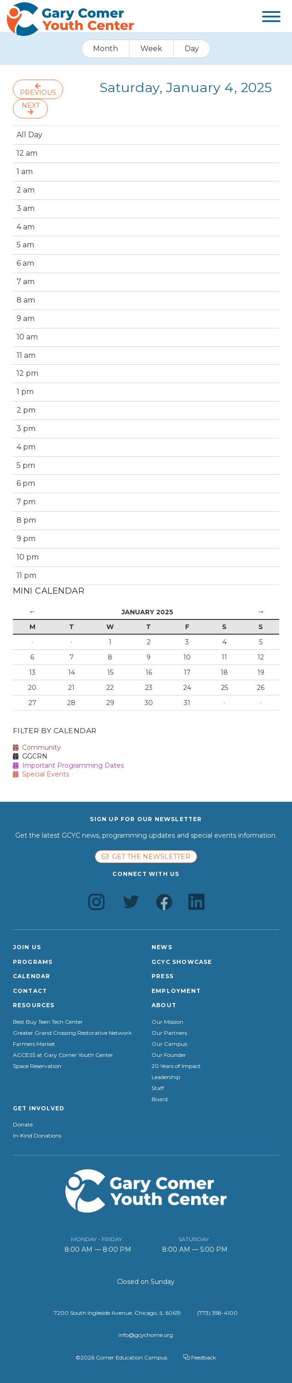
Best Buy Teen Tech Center (48, 1022)
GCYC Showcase (182, 961)
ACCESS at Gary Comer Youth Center (63, 1055)
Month (105, 48)
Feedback (199, 1357)
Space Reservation (37, 1066)
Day (192, 48)
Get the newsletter (146, 856)
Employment (176, 990)
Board (160, 1099)
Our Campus (169, 1044)
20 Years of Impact (176, 1066)
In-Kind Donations (37, 1135)
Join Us (27, 947)
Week (151, 48)
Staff (158, 1088)
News (162, 947)
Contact (30, 990)
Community (37, 747)
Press (163, 976)
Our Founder (169, 1055)
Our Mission (167, 1022)
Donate (23, 1124)
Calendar (32, 976)
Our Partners (169, 1033)
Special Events (41, 774)
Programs (33, 961)
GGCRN (30, 756)
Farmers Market (34, 1044)
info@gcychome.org (145, 1334)
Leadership (166, 1077)
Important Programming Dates (68, 765)
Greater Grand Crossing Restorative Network (72, 1033)
